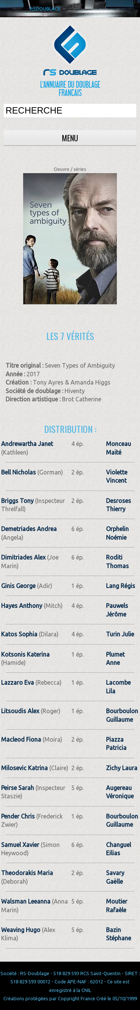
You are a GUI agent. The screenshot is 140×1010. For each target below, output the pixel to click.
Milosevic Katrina (24, 768)
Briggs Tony (17, 500)
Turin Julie (120, 634)
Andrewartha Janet (27, 443)
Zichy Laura (121, 768)
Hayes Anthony (21, 605)
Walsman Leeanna (25, 901)
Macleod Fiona (21, 739)
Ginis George (18, 585)
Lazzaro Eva (17, 682)
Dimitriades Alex (23, 557)
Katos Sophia (19, 634)
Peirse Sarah (17, 787)
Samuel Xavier (20, 844)
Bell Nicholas (18, 472)
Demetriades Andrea (29, 528)
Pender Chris (18, 816)
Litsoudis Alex (20, 711)
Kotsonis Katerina (25, 654)
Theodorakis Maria (27, 872)
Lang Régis (120, 585)
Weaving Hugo (20, 929)
